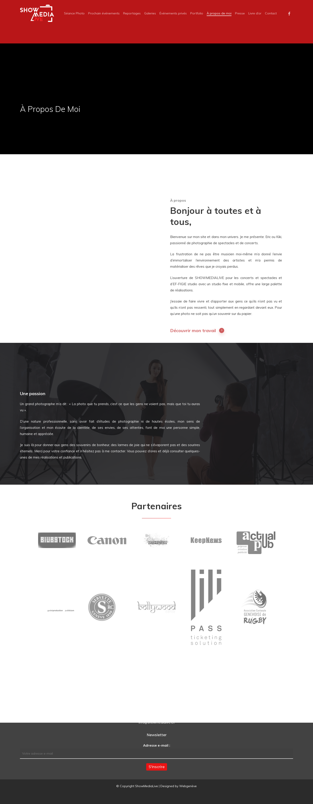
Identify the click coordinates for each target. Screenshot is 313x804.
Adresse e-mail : (156, 745)
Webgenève (188, 786)
